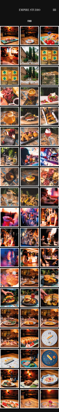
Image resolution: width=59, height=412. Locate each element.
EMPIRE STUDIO (29, 10)
